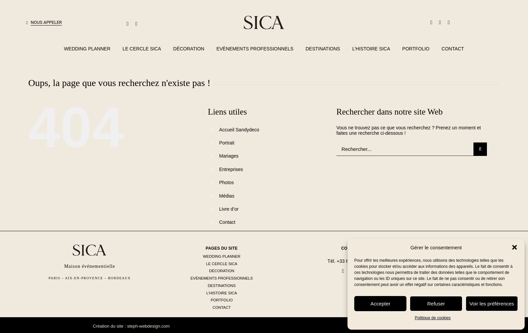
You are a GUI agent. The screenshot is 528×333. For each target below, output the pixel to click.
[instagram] (449, 22)
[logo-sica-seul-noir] (264, 18)
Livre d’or (229, 209)
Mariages (229, 156)
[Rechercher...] (404, 149)
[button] (514, 247)
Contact (227, 222)
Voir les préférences (491, 303)
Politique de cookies (433, 318)
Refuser (436, 303)
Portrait (226, 142)
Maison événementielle (89, 266)
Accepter (380, 303)
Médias (226, 196)
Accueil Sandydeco (239, 129)
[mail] (128, 24)
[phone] (136, 24)
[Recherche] (480, 149)
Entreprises (231, 169)
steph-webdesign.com (148, 326)
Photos (226, 182)
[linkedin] (440, 22)
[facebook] (431, 22)
